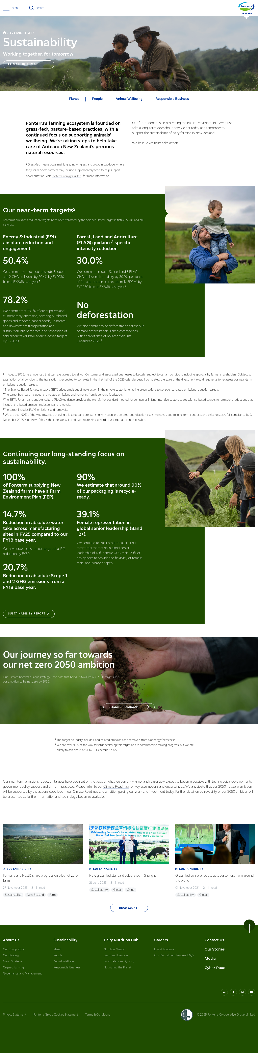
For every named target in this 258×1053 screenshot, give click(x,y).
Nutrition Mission (114, 949)
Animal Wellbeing (64, 961)
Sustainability (65, 940)
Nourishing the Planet (117, 967)
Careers (161, 940)
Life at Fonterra (164, 949)
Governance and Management (22, 973)
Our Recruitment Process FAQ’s (174, 955)
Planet (57, 949)
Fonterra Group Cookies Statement (55, 1014)
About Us (11, 940)
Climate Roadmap (116, 786)
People (57, 955)
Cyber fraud (215, 968)
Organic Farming (13, 967)
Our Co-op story (13, 949)
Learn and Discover (116, 955)
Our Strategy (11, 955)
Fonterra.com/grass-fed (66, 176)
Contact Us (214, 940)
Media (210, 959)
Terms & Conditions (97, 1014)
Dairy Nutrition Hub (121, 940)
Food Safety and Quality (119, 961)
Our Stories (215, 949)
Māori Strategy (12, 961)
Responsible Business (66, 967)
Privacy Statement (14, 1014)
